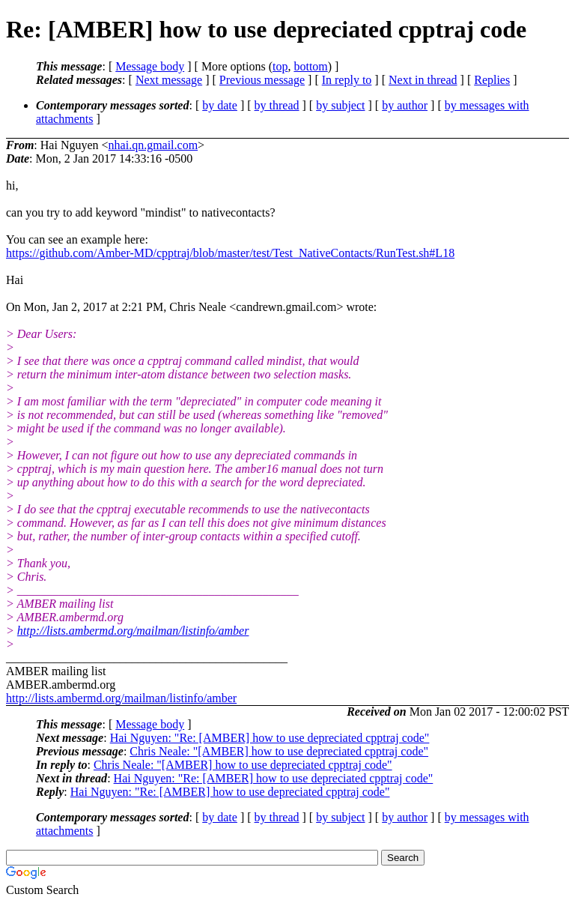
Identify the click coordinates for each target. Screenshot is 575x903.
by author (405, 105)
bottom (310, 66)
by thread (277, 105)
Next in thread (423, 79)
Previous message (262, 79)
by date (219, 105)
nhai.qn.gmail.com (153, 145)
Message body (149, 66)
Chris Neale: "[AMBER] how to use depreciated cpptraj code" (279, 751)
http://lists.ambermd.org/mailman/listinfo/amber (133, 630)
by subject (340, 105)
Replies (492, 79)
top (280, 66)
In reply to (347, 79)
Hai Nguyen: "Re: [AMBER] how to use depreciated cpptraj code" (270, 737)
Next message (169, 79)
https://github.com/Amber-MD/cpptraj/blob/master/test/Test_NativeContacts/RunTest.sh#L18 (230, 253)
